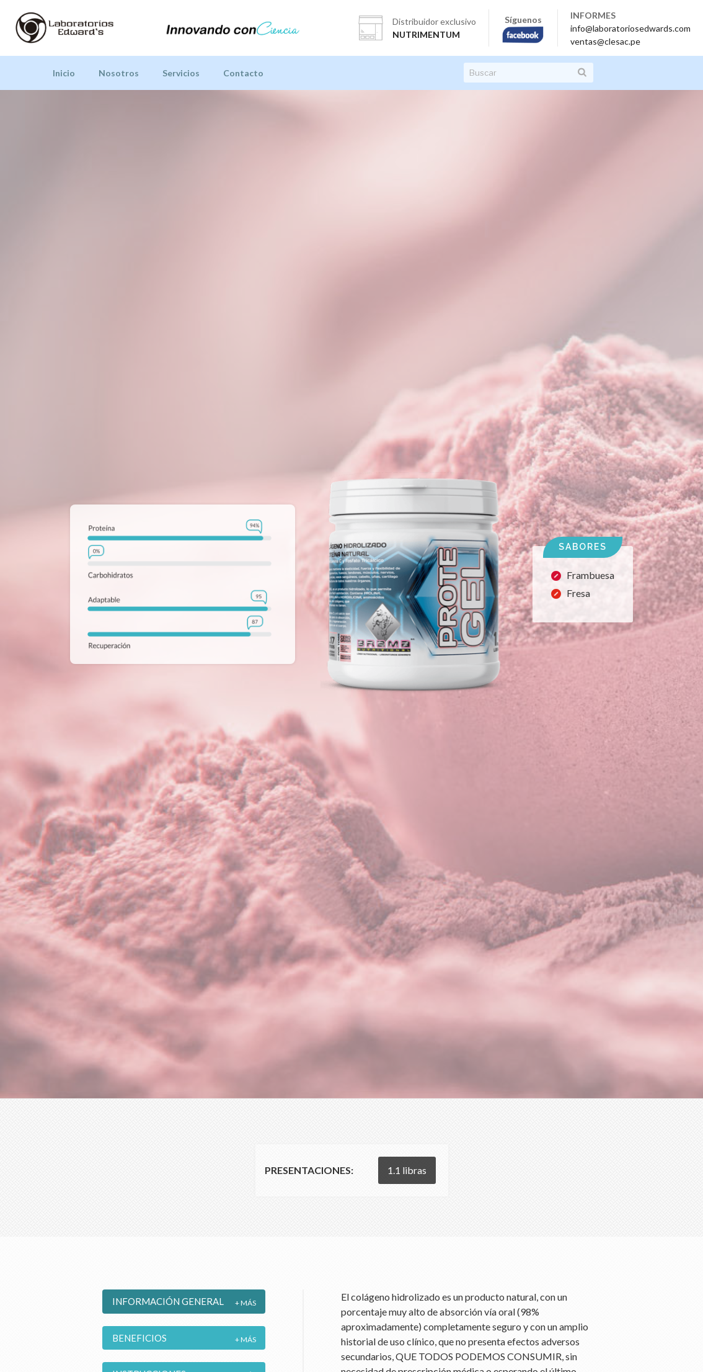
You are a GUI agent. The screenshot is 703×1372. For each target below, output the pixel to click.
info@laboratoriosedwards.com (630, 28)
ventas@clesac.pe (605, 41)
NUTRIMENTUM (426, 34)
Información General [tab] (168, 1301)
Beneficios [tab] (139, 1337)
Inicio (64, 73)
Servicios (181, 73)
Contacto (243, 73)
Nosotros (119, 73)
